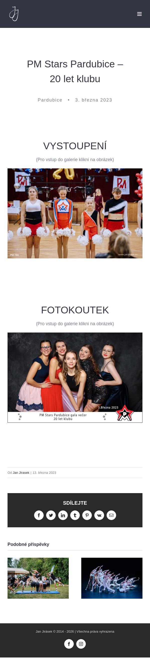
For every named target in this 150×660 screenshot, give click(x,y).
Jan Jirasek (21, 473)
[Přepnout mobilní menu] (139, 14)
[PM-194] (75, 170)
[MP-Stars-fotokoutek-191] (75, 335)
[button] (11, 578)
